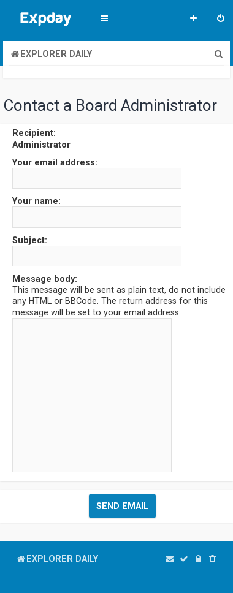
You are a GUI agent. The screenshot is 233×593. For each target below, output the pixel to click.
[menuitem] (220, 19)
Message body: (44, 279)
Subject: (29, 240)
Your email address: (54, 162)
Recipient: (34, 133)
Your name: (36, 201)
